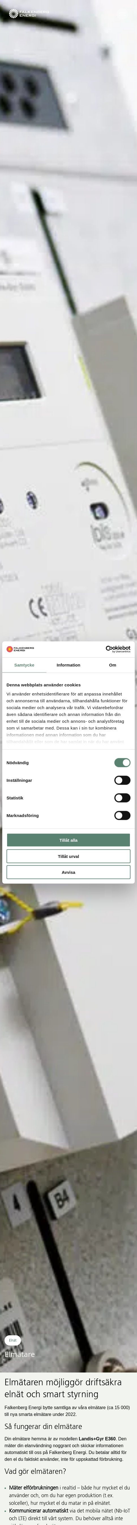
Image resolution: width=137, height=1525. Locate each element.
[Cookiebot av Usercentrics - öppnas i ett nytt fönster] (105, 649)
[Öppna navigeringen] (122, 13)
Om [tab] (112, 664)
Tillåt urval (68, 856)
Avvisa (68, 872)
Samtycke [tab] (24, 664)
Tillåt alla (68, 840)
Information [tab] (68, 664)
